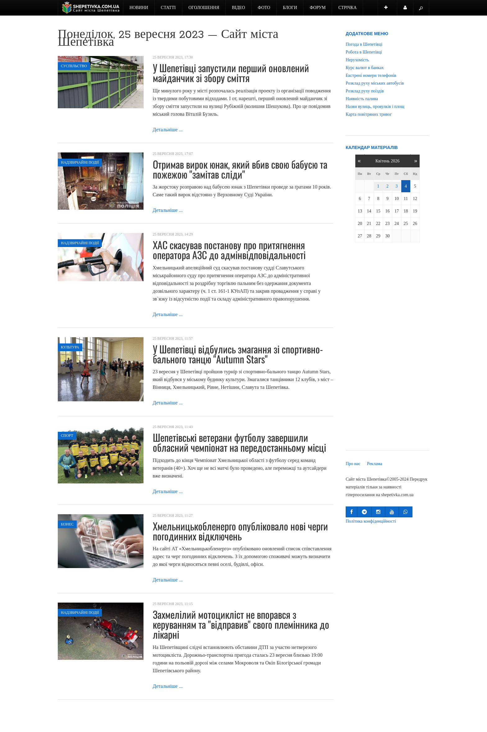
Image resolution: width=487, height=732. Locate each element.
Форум (317, 7)
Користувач (408, 10)
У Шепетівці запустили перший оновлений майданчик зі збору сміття (231, 72)
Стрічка (347, 7)
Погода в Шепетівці (364, 44)
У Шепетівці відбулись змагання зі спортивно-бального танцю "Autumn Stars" (238, 354)
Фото (264, 7)
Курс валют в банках (365, 67)
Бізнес (67, 524)
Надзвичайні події (80, 162)
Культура (70, 347)
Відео (238, 7)
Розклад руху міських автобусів (375, 83)
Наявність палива (362, 98)
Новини (139, 7)
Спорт (67, 435)
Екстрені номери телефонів (371, 75)
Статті (168, 7)
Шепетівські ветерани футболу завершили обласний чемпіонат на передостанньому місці (239, 442)
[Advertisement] (387, 347)
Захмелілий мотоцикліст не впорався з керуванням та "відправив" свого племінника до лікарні (241, 624)
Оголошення (204, 7)
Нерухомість (357, 60)
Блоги (290, 7)
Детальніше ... (168, 129)
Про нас (353, 463)
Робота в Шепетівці (364, 52)
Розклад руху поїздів (365, 91)
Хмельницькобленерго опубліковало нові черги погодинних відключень (240, 531)
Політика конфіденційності (371, 521)
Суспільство (74, 66)
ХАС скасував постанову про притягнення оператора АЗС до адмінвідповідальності (229, 249)
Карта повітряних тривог (369, 114)
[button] (351, 511)
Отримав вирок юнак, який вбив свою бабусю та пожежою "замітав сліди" (240, 169)
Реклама (374, 463)
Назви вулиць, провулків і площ (375, 106)
